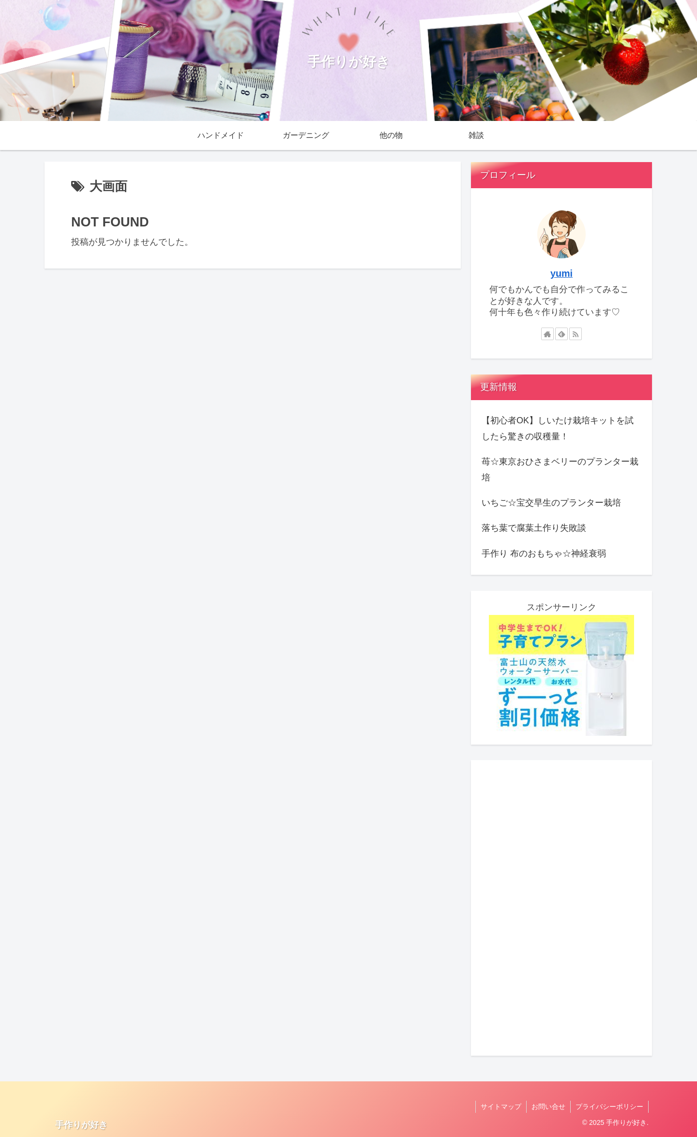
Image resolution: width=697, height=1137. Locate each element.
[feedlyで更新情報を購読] (561, 334)
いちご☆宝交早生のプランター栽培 (551, 503)
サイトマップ (501, 1106)
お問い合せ (548, 1106)
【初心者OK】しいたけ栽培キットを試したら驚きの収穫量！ (558, 428)
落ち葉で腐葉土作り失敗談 (534, 528)
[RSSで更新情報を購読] (575, 334)
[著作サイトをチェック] (547, 334)
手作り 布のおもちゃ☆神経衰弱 (544, 553)
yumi (561, 273)
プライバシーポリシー (609, 1106)
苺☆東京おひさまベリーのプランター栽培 (560, 469)
